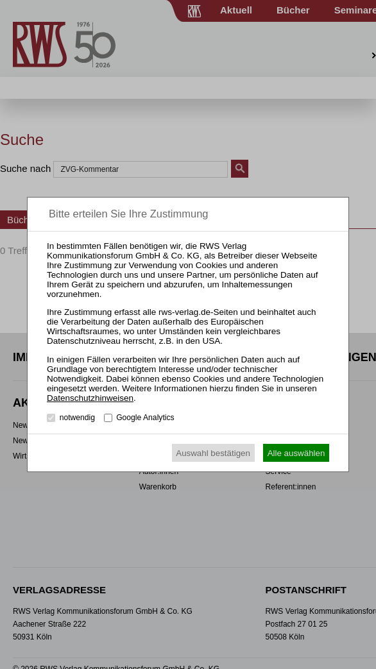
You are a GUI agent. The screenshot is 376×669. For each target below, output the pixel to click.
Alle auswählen (296, 453)
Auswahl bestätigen (213, 453)
